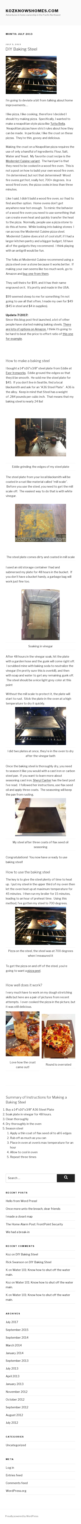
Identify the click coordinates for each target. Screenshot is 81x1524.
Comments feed (17, 1483)
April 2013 (12, 1376)
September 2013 (17, 1360)
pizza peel (33, 970)
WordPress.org (16, 1490)
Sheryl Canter (42, 780)
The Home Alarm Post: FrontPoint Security (34, 1224)
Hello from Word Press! (21, 1201)
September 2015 (17, 1329)
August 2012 (14, 1415)
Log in (10, 1467)
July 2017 (12, 1322)
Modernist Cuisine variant (23, 161)
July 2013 (12, 1368)
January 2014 (15, 1353)
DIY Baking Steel (21, 49)
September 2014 (17, 1337)
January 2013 (15, 1384)
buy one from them (36, 273)
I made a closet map (19, 1216)
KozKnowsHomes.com (32, 11)
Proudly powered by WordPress (21, 1516)
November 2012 (17, 1391)
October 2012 (15, 1399)
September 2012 (17, 1407)
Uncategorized (16, 1445)
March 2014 (14, 1345)
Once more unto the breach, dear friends (33, 1208)
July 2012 (12, 1422)
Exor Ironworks (16, 373)
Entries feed (14, 1475)
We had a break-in (18, 1232)
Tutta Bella (57, 123)
